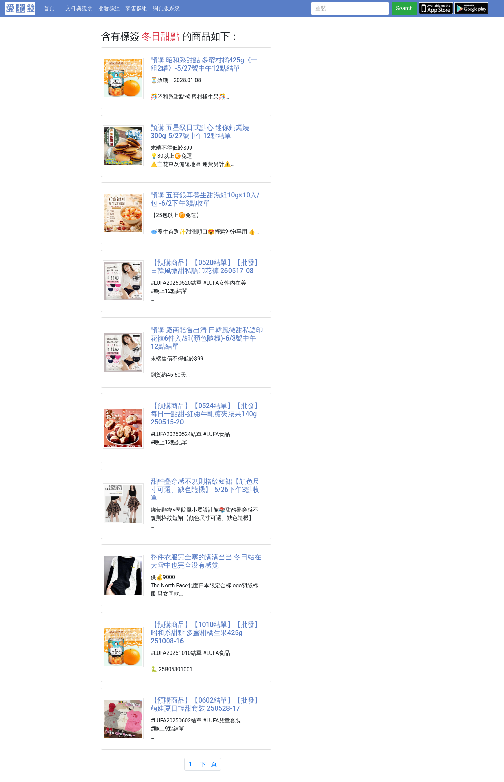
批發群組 (109, 8)
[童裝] (350, 8)
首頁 (53, 8)
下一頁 (208, 764)
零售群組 (136, 8)
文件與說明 (79, 8)
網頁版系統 (166, 8)
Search (404, 8)
